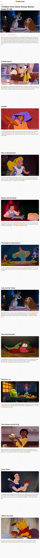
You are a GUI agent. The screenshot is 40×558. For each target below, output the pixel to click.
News (2, 4)
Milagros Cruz (4, 34)
